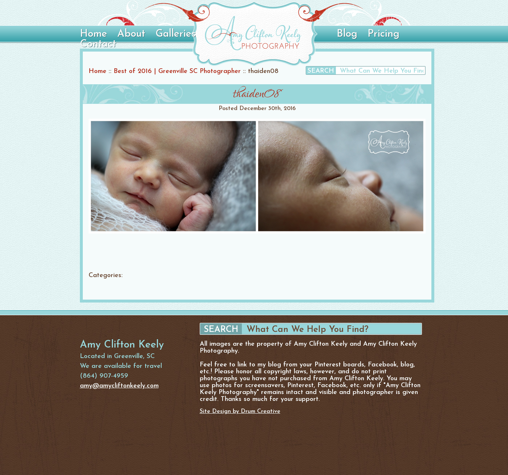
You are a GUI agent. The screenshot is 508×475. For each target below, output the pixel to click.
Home (93, 34)
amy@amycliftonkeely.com (119, 385)
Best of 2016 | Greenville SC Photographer (177, 71)
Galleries (175, 34)
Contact (98, 44)
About (131, 34)
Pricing (383, 34)
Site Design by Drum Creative (240, 411)
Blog (347, 34)
